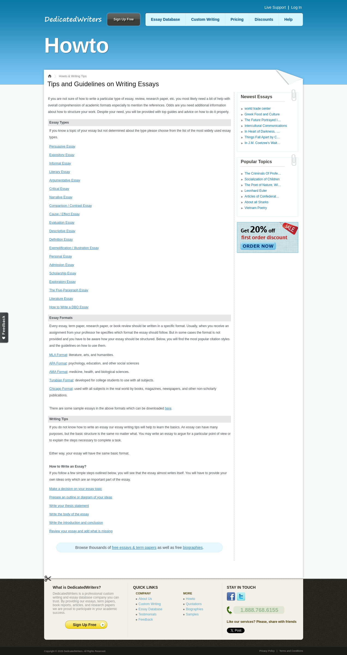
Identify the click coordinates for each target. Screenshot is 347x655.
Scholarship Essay (62, 273)
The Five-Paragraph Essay (68, 290)
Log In (296, 7)
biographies (193, 547)
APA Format (58, 363)
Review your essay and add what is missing (80, 531)
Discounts (264, 19)
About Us (145, 599)
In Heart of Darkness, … (262, 131)
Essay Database (165, 19)
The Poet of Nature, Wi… (263, 185)
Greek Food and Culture (262, 114)
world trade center (258, 108)
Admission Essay (61, 265)
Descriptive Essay (62, 231)
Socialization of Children (262, 179)
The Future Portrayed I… (263, 120)
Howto (190, 599)
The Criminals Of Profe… (263, 173)
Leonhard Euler (256, 191)
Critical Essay (59, 189)
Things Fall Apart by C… (262, 137)
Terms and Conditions (291, 651)
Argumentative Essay (64, 180)
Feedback (146, 619)
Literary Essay (59, 172)
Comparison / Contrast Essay (70, 206)
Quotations (194, 604)
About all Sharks (256, 202)
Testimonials (148, 614)
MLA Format (58, 355)
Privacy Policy (267, 651)
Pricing (237, 19)
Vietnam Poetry (256, 208)
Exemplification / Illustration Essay (74, 248)
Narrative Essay (60, 197)
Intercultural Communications (266, 126)
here (168, 408)
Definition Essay (61, 239)
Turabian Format (61, 380)
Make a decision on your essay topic (75, 489)
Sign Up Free (124, 19)
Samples (192, 614)
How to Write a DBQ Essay (69, 307)
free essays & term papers (134, 547)
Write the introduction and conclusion (76, 523)
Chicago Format (60, 389)
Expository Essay (61, 155)
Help (288, 19)
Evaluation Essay (61, 223)
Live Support (275, 7)
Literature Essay (61, 299)
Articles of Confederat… (262, 196)
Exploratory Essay (62, 282)
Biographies (194, 609)
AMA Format (58, 372)
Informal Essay (60, 163)
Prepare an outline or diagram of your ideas (80, 497)
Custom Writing (205, 19)
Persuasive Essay (62, 146)
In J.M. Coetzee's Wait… (262, 143)
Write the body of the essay (69, 514)
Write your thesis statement (69, 506)
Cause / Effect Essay (64, 214)
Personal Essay (60, 256)
